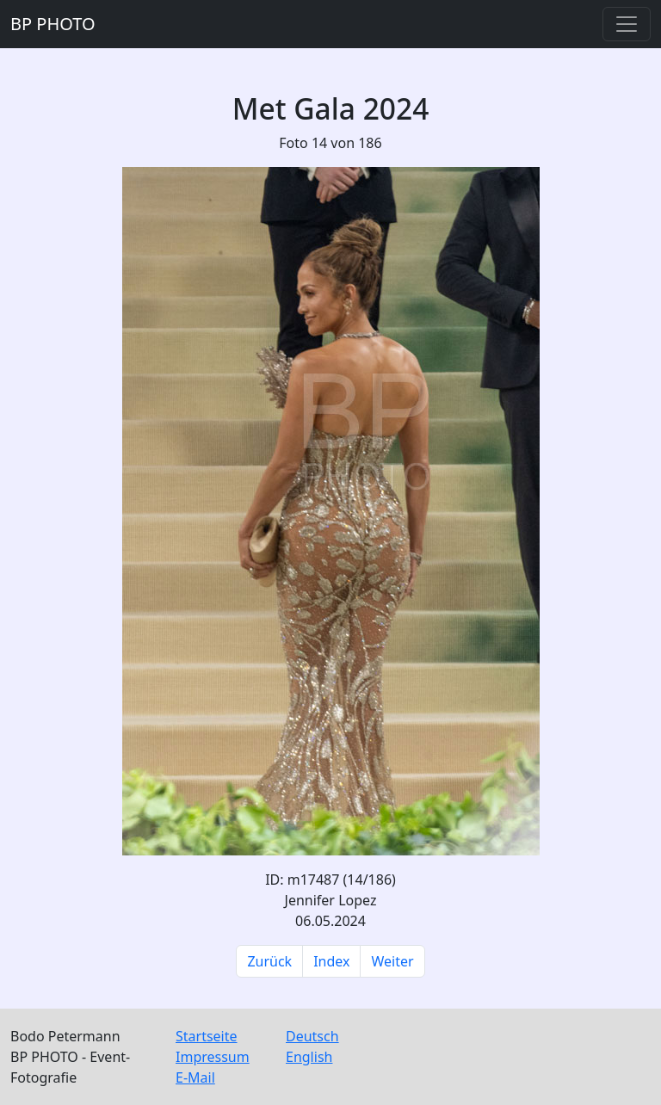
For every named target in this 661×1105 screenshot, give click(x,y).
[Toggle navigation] (626, 24)
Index (331, 961)
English (309, 1056)
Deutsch (312, 1036)
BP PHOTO (53, 23)
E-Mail (195, 1077)
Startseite (207, 1036)
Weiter (392, 961)
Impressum (213, 1056)
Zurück (269, 961)
